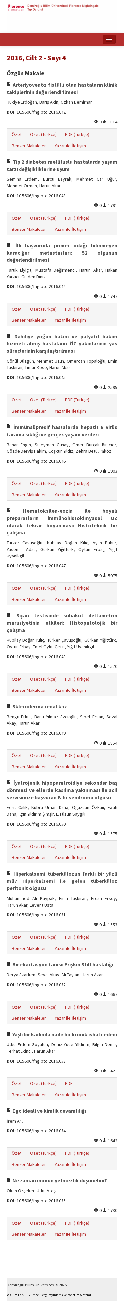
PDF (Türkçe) (77, 134)
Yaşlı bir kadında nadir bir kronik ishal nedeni (62, 1034)
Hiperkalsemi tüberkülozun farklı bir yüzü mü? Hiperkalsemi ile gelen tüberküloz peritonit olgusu (62, 880)
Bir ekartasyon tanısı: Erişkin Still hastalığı (60, 964)
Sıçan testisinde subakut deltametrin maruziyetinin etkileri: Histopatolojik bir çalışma (62, 622)
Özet (16, 134)
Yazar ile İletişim (70, 146)
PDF (69, 1083)
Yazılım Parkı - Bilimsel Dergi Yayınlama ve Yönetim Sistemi (49, 1295)
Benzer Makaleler (29, 146)
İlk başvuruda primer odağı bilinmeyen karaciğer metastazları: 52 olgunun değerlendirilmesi (62, 252)
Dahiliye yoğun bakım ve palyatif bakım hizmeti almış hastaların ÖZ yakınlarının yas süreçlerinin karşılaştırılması (62, 343)
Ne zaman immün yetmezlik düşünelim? (57, 1180)
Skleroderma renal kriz (37, 706)
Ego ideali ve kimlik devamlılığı (46, 1110)
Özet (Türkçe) (43, 134)
